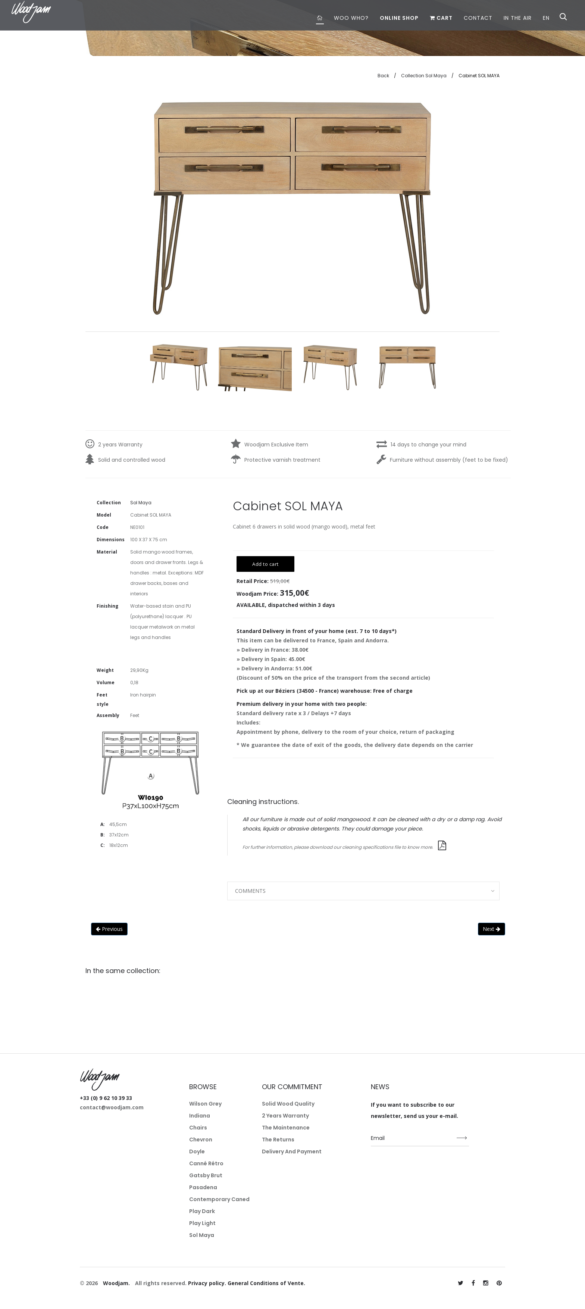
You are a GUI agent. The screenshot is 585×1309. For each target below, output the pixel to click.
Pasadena (203, 1187)
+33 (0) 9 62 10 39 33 (106, 1097)
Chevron (200, 1139)
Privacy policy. (207, 1283)
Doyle (197, 1151)
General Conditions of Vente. (266, 1283)
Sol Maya (201, 1235)
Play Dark (202, 1211)
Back (383, 75)
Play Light (202, 1223)
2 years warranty (285, 1115)
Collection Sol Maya (424, 75)
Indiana (199, 1115)
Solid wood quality (288, 1103)
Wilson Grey (205, 1103)
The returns (278, 1139)
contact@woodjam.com (112, 1107)
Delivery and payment (292, 1151)
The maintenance (286, 1127)
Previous (109, 928)
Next (491, 928)
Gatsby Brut (205, 1175)
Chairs (198, 1127)
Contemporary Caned (219, 1199)
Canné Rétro (206, 1163)
